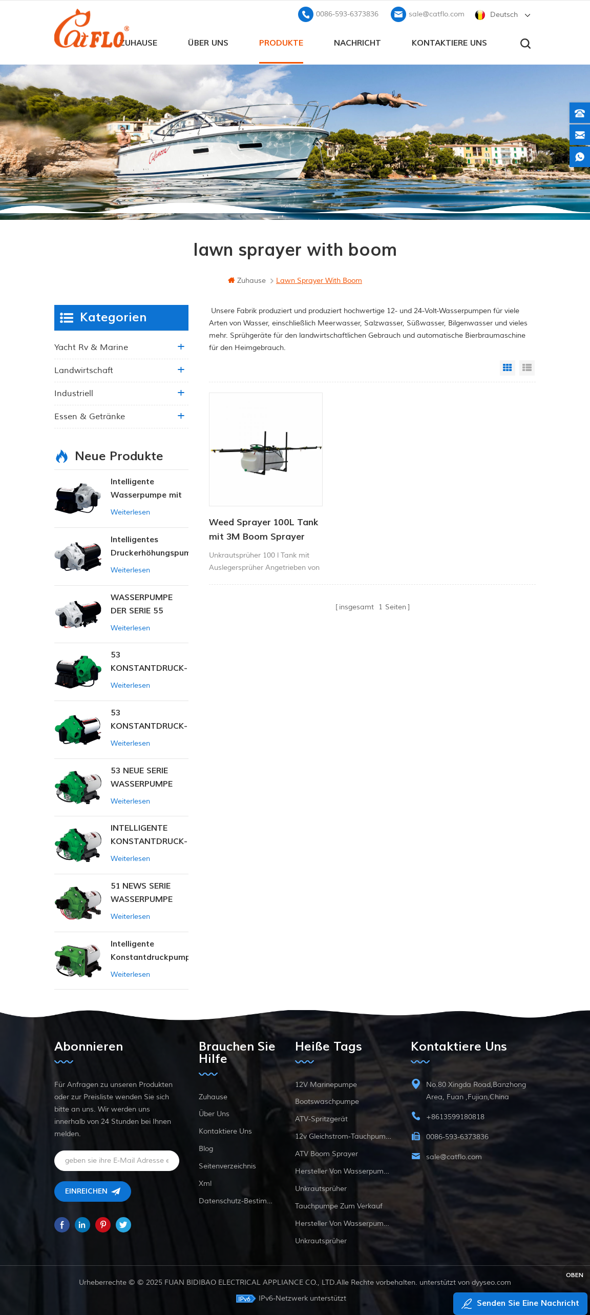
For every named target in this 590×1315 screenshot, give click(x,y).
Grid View (507, 367)
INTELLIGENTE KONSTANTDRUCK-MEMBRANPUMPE (149, 834)
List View (527, 367)
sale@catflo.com (437, 13)
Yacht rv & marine (91, 346)
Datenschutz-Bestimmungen (237, 1200)
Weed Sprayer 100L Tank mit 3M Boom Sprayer (251, 517)
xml (205, 1183)
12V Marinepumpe (326, 1084)
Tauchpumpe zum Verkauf (339, 1205)
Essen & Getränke (89, 415)
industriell (73, 392)
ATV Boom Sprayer (326, 1153)
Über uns (208, 41)
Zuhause (138, 41)
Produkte (281, 41)
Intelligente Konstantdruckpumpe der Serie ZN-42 (149, 950)
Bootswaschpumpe (327, 1101)
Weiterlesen (130, 511)
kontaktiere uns (449, 41)
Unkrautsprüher (321, 1188)
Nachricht (357, 41)
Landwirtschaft (83, 369)
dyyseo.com (491, 1282)
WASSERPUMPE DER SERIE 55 (142, 603)
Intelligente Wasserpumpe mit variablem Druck (146, 488)
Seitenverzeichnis (227, 1165)
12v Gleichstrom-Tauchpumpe (343, 1136)
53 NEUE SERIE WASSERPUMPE (142, 776)
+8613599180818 (455, 1116)
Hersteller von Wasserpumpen (343, 1170)
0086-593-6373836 (347, 13)
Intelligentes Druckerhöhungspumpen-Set (149, 546)
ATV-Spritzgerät (321, 1118)
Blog (206, 1148)
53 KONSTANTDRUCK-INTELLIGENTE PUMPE (149, 661)
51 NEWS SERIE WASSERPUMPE (142, 891)
